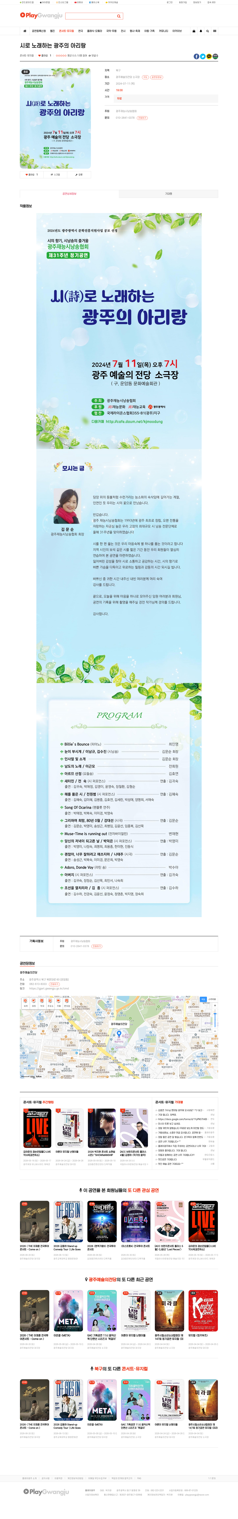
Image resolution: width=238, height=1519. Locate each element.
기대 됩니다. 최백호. (166, 1115)
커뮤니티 (163, 31)
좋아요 (44, 55)
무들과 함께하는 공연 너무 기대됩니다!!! (175, 1155)
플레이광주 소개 (29, 1478)
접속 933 (211, 2)
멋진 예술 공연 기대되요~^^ (169, 1164)
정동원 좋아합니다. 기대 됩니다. (171, 1150)
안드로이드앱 (27, 2)
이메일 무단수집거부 (97, 1478)
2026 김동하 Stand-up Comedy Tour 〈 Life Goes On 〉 (67, 1249)
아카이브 (177, 31)
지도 (145, 77)
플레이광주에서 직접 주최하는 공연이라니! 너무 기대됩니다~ (184, 1146)
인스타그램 (62, 2)
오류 (79, 174)
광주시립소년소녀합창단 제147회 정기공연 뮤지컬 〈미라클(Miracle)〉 (169, 1339)
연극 (80, 31)
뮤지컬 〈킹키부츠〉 (198, 1335)
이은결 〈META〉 (62, 1335)
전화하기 (142, 118)
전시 (123, 31)
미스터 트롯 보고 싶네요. (168, 1124)
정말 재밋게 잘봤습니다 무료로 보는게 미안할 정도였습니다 (183, 1128)
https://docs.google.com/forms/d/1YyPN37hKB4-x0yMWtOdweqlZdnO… (194, 1119)
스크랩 (55, 174)
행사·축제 (135, 31)
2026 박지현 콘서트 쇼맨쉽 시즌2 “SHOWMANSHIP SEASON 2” (101, 1155)
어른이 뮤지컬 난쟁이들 (67, 1152)
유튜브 (79, 2)
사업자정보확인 (92, 1495)
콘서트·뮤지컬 (66, 31)
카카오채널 (112, 2)
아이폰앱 (45, 2)
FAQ (139, 1478)
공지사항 (46, 1478)
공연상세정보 (69, 193)
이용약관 (58, 1478)
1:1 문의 (212, 1478)
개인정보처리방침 (75, 1478)
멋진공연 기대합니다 (166, 1159)
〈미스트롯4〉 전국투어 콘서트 (135, 1246)
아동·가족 (149, 31)
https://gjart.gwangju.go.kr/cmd (49, 988)
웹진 (52, 31)
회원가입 (183, 2)
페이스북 (94, 2)
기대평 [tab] (168, 193)
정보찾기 (197, 2)
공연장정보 (157, 77)
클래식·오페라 (94, 31)
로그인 (170, 2)
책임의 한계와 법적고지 (122, 1478)
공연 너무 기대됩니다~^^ (168, 1141)
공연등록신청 (39, 31)
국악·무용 (111, 31)
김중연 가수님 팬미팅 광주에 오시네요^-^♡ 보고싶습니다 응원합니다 (188, 1110)
